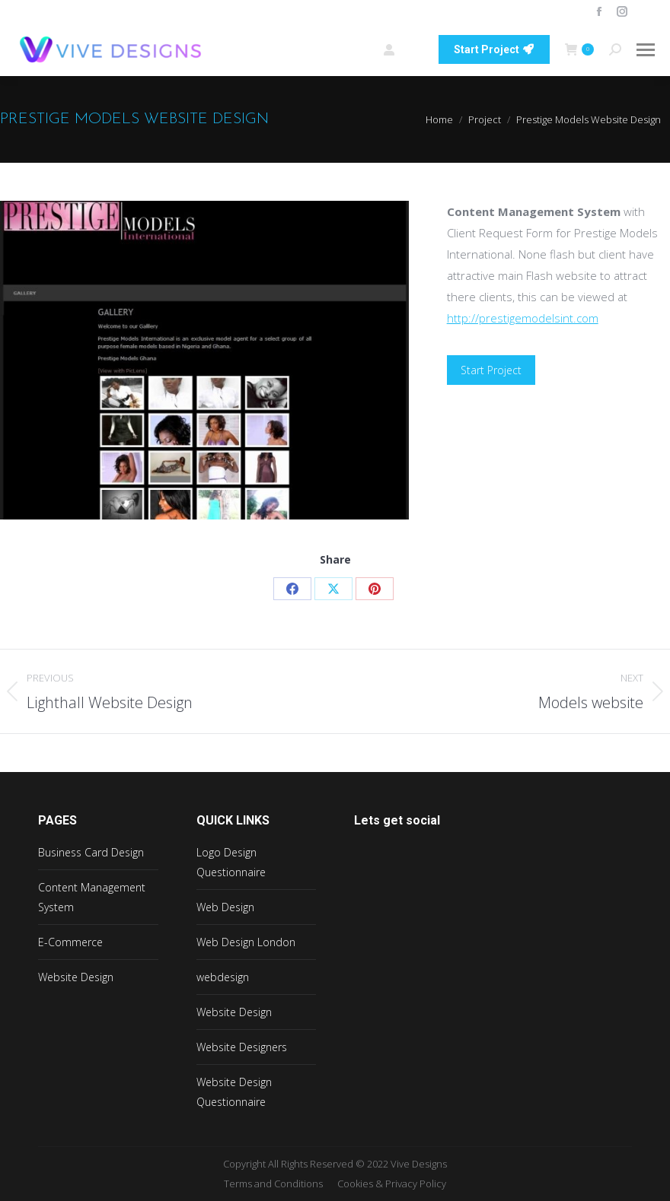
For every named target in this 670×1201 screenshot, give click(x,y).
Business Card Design (91, 852)
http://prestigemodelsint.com (522, 318)
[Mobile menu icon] (645, 50)
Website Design (75, 977)
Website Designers (241, 1047)
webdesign (222, 977)
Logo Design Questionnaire (231, 862)
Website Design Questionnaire (234, 1092)
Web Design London (245, 942)
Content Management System (91, 897)
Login (403, 49)
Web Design (225, 907)
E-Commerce (70, 942)
